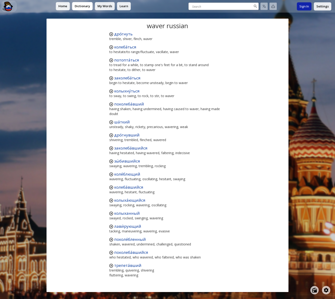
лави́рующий (127, 226)
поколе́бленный (130, 239)
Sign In (304, 6)
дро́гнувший (127, 135)
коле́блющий (127, 174)
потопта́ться (126, 60)
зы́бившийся (127, 161)
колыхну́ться (127, 91)
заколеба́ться (127, 78)
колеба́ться (125, 47)
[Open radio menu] (314, 290)
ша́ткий (122, 122)
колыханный (127, 213)
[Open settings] (326, 290)
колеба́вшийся (128, 187)
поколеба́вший (129, 104)
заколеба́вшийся (130, 148)
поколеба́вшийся (131, 252)
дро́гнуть (123, 34)
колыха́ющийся (129, 200)
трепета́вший (127, 265)
